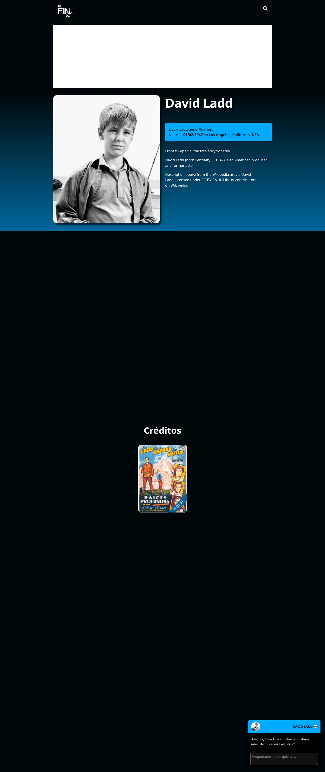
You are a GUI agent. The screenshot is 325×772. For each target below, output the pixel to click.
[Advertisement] (162, 56)
